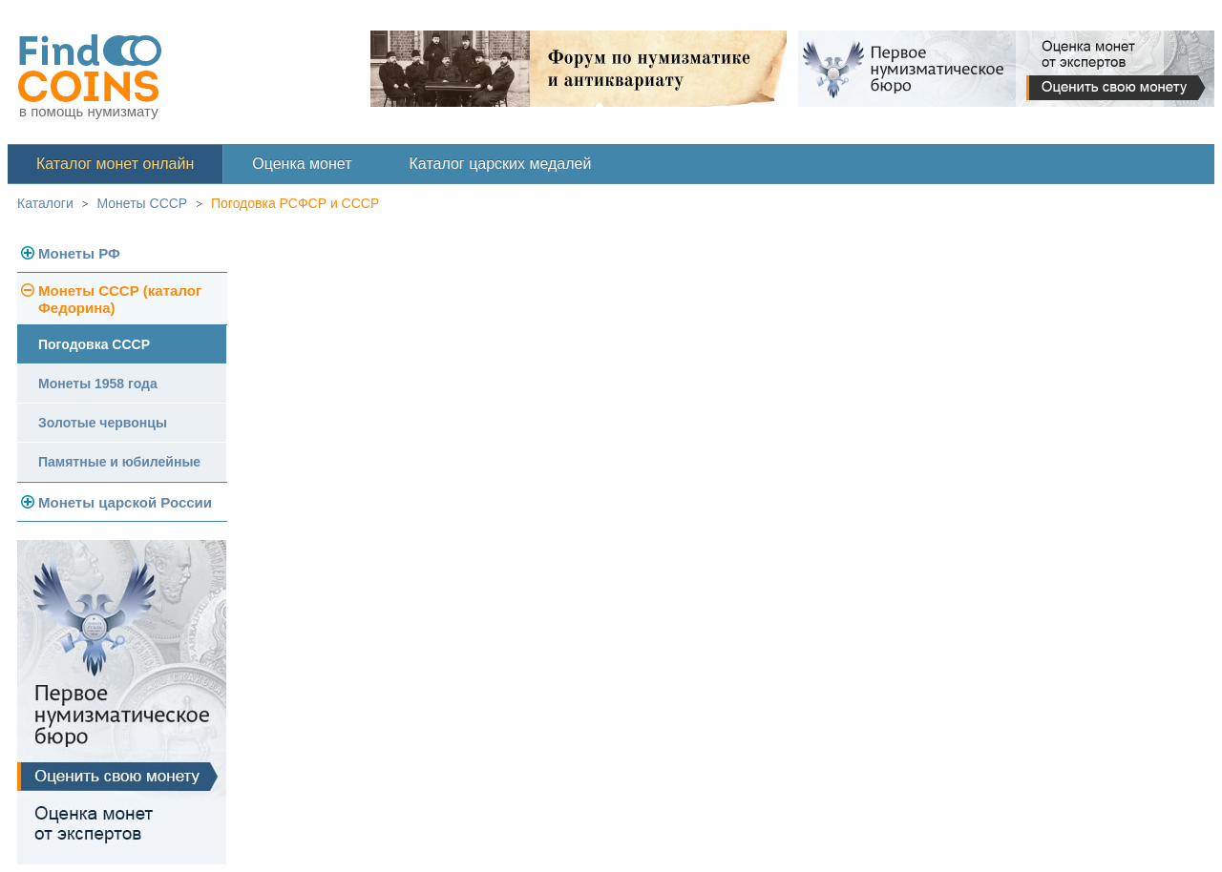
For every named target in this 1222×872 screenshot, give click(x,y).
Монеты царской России (125, 502)
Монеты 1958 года (98, 383)
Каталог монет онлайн (115, 164)
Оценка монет (301, 164)
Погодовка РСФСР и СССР (295, 203)
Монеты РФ (79, 253)
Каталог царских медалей (501, 164)
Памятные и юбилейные (119, 461)
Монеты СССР (142, 203)
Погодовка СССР (94, 344)
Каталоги (45, 203)
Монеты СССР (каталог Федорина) (119, 299)
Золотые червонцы (102, 422)
